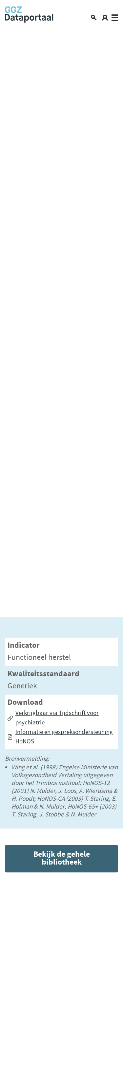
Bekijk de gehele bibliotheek (61, 858)
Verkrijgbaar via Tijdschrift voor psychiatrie (57, 718)
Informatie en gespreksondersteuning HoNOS (64, 737)
